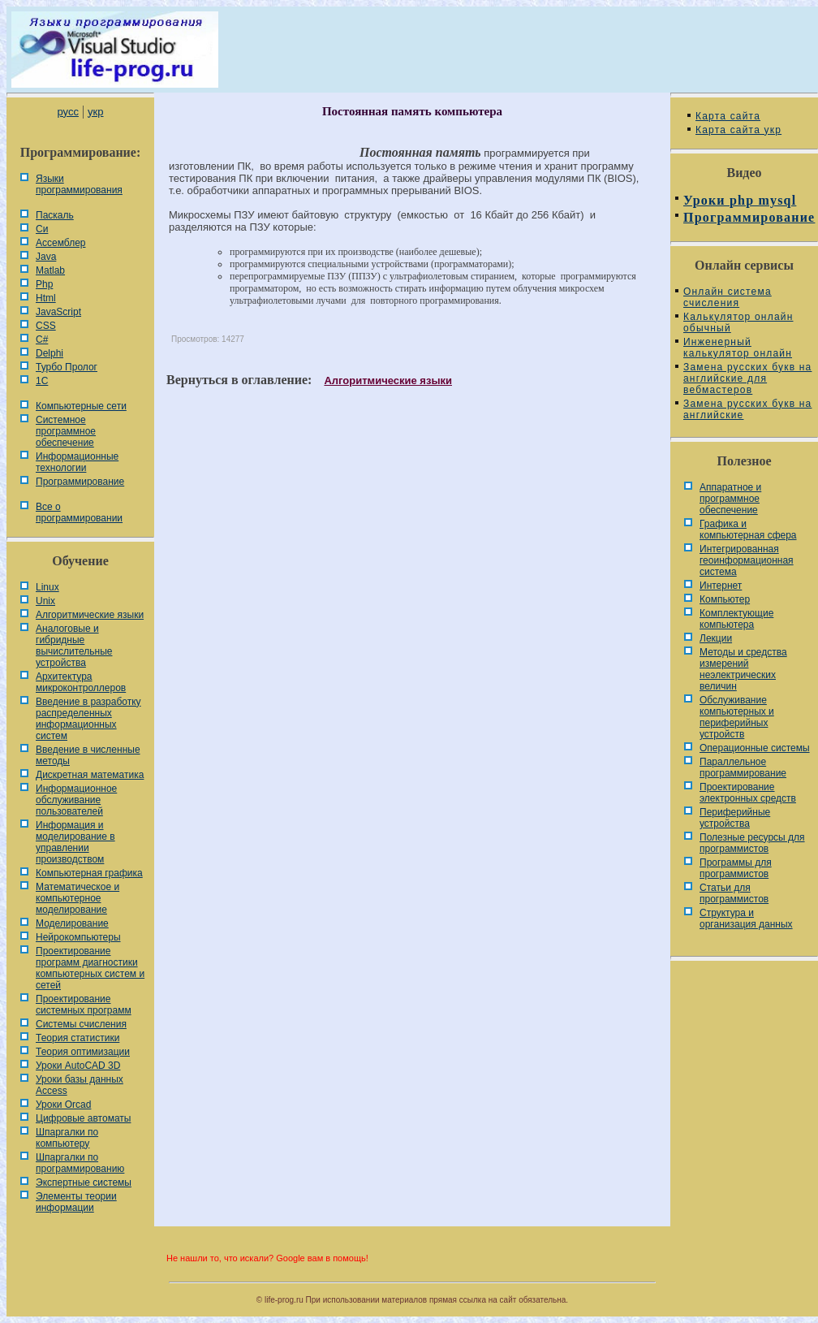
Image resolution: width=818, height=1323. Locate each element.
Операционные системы (755, 748)
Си (42, 229)
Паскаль (55, 215)
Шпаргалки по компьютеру (67, 1137)
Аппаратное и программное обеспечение (730, 499)
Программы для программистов (736, 868)
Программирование (80, 481)
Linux (47, 587)
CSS (46, 325)
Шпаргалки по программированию (80, 1163)
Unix (45, 601)
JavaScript (58, 312)
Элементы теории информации (76, 1202)
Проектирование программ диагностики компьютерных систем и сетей (90, 968)
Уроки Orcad (63, 1104)
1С (42, 381)
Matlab (50, 270)
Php (44, 284)
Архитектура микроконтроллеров (81, 682)
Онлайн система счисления (727, 297)
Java (46, 256)
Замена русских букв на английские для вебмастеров (747, 378)
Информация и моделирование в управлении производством (75, 842)
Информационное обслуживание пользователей (76, 800)
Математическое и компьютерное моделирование (77, 898)
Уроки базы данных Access (79, 1085)
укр (95, 112)
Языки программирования (79, 184)
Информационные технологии (77, 462)
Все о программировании (79, 512)
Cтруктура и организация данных (746, 918)
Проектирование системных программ (83, 1004)
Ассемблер (60, 243)
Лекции (716, 638)
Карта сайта (727, 116)
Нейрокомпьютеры (78, 937)
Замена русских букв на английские (747, 409)
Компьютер (725, 599)
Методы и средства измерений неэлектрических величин (743, 669)
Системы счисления (81, 1024)
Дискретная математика (90, 774)
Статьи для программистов (734, 893)
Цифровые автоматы (83, 1118)
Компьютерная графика (89, 873)
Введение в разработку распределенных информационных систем (88, 718)
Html (46, 298)
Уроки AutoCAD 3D (78, 1065)
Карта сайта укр (738, 130)
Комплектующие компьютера (736, 618)
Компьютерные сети (81, 406)
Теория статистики (77, 1038)
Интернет (721, 585)
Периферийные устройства (735, 817)
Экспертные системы (83, 1182)
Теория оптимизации (83, 1051)
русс (67, 112)
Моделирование (72, 923)
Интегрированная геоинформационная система (747, 560)
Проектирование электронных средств (748, 792)
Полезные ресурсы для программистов (752, 843)
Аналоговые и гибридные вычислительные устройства (74, 645)
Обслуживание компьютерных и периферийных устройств (737, 717)
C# (42, 339)
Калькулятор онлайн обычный (738, 322)
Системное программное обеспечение (66, 431)
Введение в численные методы (88, 755)
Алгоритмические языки (90, 614)
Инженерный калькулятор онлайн (737, 347)
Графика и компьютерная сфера (748, 529)
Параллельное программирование (743, 767)
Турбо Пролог (66, 367)
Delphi (49, 353)
